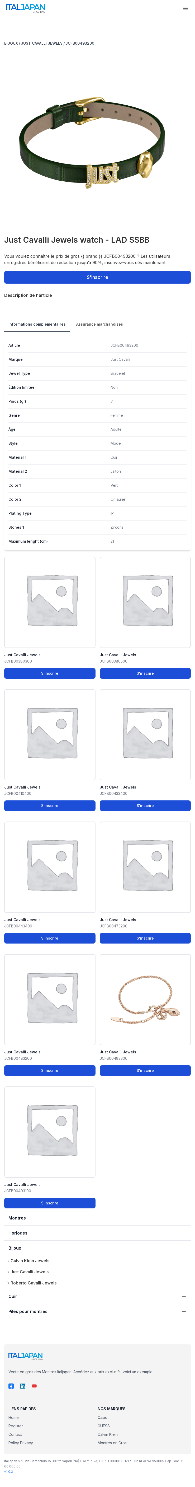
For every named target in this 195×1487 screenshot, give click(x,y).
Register (15, 1426)
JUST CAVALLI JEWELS (42, 43)
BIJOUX (11, 43)
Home (13, 1417)
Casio (102, 1417)
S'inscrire (97, 277)
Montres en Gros (112, 1443)
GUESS (104, 1426)
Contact (15, 1434)
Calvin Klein (108, 1434)
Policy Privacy (20, 1443)
